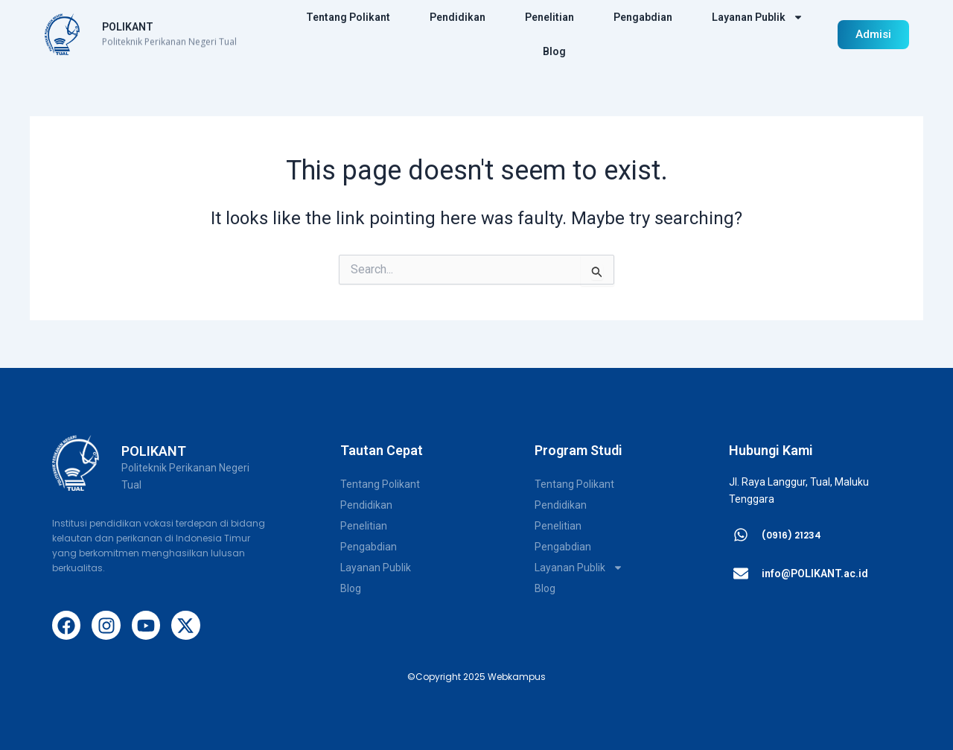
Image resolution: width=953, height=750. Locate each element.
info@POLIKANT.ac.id (815, 573)
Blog (554, 51)
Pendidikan (457, 17)
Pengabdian (642, 17)
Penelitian (549, 17)
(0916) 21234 (791, 535)
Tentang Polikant (348, 17)
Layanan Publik (757, 17)
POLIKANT (127, 27)
